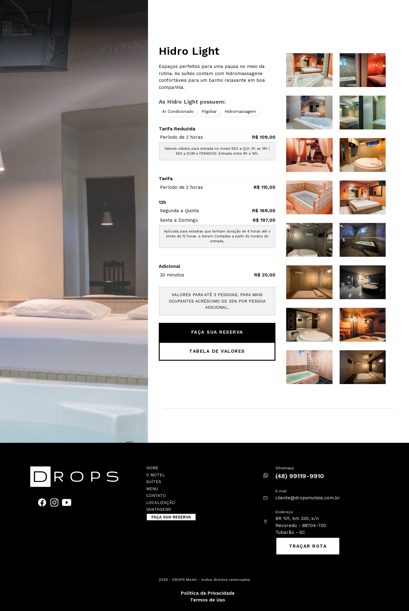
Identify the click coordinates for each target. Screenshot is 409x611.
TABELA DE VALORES (217, 351)
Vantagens (364, 10)
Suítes (207, 10)
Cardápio (230, 10)
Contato (255, 10)
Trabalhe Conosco (292, 10)
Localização (332, 10)
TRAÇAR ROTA (308, 546)
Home (166, 10)
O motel (186, 10)
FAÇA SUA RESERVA (356, 24)
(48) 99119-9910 (299, 476)
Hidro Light (189, 51)
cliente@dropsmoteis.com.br (307, 498)
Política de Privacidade (208, 593)
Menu (152, 488)
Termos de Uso (207, 600)
